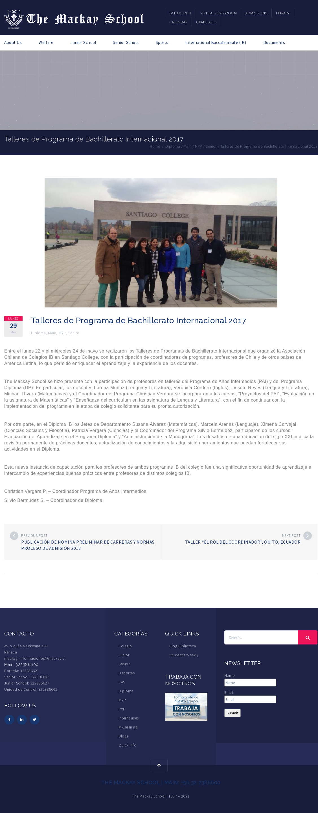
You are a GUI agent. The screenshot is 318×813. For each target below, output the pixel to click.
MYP (62, 332)
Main (52, 332)
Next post (291, 535)
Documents (274, 42)
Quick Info (127, 744)
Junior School (83, 42)
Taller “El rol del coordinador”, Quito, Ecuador (243, 541)
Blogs (123, 735)
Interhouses (129, 717)
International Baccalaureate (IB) (215, 42)
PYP (122, 708)
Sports (162, 42)
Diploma (38, 332)
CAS (122, 681)
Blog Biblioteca (182, 645)
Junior (124, 654)
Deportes (127, 672)
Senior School (126, 42)
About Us (13, 42)
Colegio (125, 645)
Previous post (34, 535)
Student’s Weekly (183, 654)
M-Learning (128, 726)
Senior (73, 332)
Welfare (46, 42)
